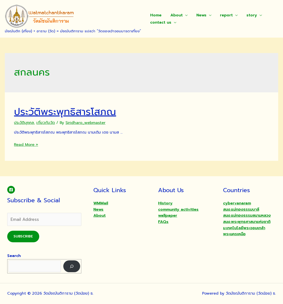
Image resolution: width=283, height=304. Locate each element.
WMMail (100, 203)
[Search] (71, 266)
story (246, 15)
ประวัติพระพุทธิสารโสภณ (65, 111)
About (175, 15)
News (198, 15)
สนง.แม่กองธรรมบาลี (241, 209)
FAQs (163, 222)
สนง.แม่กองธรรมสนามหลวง (247, 215)
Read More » (26, 145)
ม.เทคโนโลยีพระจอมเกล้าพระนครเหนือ (244, 231)
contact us (160, 22)
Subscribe (23, 236)
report (222, 15)
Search (14, 256)
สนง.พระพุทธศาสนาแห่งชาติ (246, 222)
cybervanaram (237, 203)
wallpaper (167, 215)
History (165, 203)
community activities (178, 209)
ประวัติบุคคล (24, 123)
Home (155, 15)
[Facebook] (11, 190)
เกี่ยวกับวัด (45, 123)
